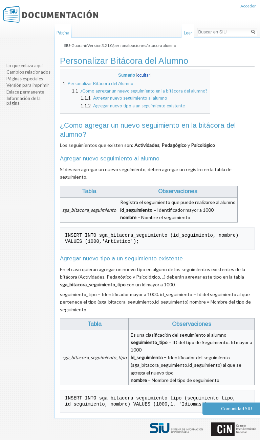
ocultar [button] (143, 75)
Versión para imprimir (27, 85)
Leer (188, 32)
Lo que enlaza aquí (24, 65)
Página (63, 32)
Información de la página (23, 101)
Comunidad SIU (236, 408)
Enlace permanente (25, 92)
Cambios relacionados (28, 72)
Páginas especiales (24, 78)
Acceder (248, 5)
